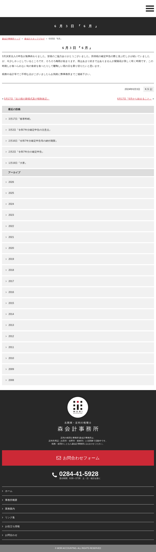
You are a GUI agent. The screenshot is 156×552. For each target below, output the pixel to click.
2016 (11, 292)
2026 (11, 182)
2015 (11, 303)
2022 (11, 226)
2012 (11, 336)
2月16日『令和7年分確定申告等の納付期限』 (33, 140)
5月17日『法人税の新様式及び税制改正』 (27, 98)
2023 (11, 215)
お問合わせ (11, 535)
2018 (11, 270)
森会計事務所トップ (11, 39)
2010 (11, 358)
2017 (11, 281)
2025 (11, 193)
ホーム (8, 491)
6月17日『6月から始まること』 (134, 98)
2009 (11, 369)
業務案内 (10, 508)
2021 (11, 237)
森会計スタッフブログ (34, 39)
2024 (11, 204)
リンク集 (10, 517)
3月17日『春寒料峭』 (20, 118)
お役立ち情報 (12, 526)
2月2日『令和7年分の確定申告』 (26, 151)
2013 (11, 325)
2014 (11, 314)
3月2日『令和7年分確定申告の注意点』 (30, 129)
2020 (11, 248)
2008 (11, 380)
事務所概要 (11, 499)
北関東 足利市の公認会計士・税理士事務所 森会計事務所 (28, 9)
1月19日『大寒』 (18, 163)
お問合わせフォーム (78, 457)
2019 (11, 259)
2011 (11, 347)
